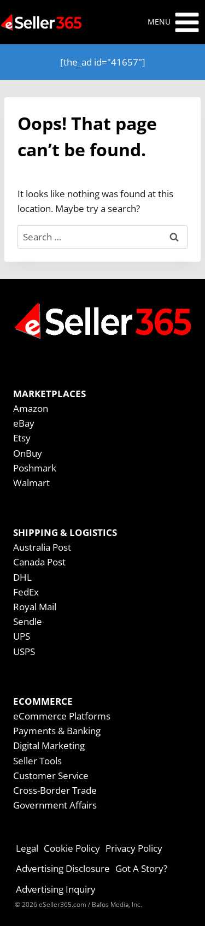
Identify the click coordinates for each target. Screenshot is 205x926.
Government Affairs (55, 805)
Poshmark (34, 468)
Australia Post (42, 547)
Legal (27, 848)
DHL (22, 577)
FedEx (26, 592)
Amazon (30, 408)
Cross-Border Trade (55, 790)
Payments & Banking (57, 730)
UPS (21, 636)
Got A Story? (141, 868)
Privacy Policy (134, 848)
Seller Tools (37, 760)
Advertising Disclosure (63, 868)
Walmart (31, 482)
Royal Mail (34, 606)
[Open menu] (174, 22)
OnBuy (27, 453)
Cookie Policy (72, 848)
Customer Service (51, 775)
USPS (24, 651)
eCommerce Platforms (61, 716)
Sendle (27, 621)
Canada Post (39, 562)
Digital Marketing (49, 745)
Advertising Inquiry (56, 889)
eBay (23, 423)
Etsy (22, 438)
